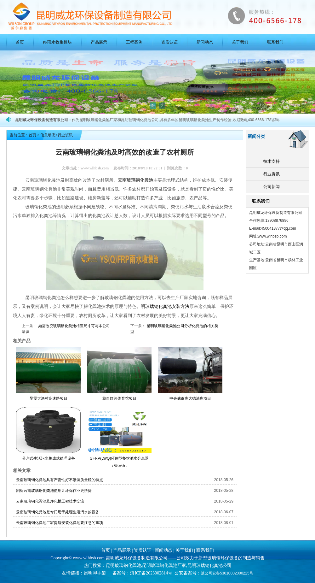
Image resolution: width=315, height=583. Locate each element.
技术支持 (271, 161)
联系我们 (275, 42)
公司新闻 (271, 186)
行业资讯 (271, 174)
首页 (20, 42)
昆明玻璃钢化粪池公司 (209, 565)
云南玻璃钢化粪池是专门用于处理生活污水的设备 (57, 511)
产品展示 (99, 42)
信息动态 (47, 135)
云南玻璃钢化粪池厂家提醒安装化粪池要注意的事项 (59, 522)
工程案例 (134, 42)
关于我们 (240, 42)
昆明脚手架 (95, 572)
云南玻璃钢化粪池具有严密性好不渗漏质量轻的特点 (59, 479)
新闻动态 (205, 42)
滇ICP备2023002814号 (151, 572)
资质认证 (169, 42)
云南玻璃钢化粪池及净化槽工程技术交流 (50, 501)
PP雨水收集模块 (57, 42)
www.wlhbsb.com (95, 168)
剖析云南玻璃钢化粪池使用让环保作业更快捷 (54, 490)
